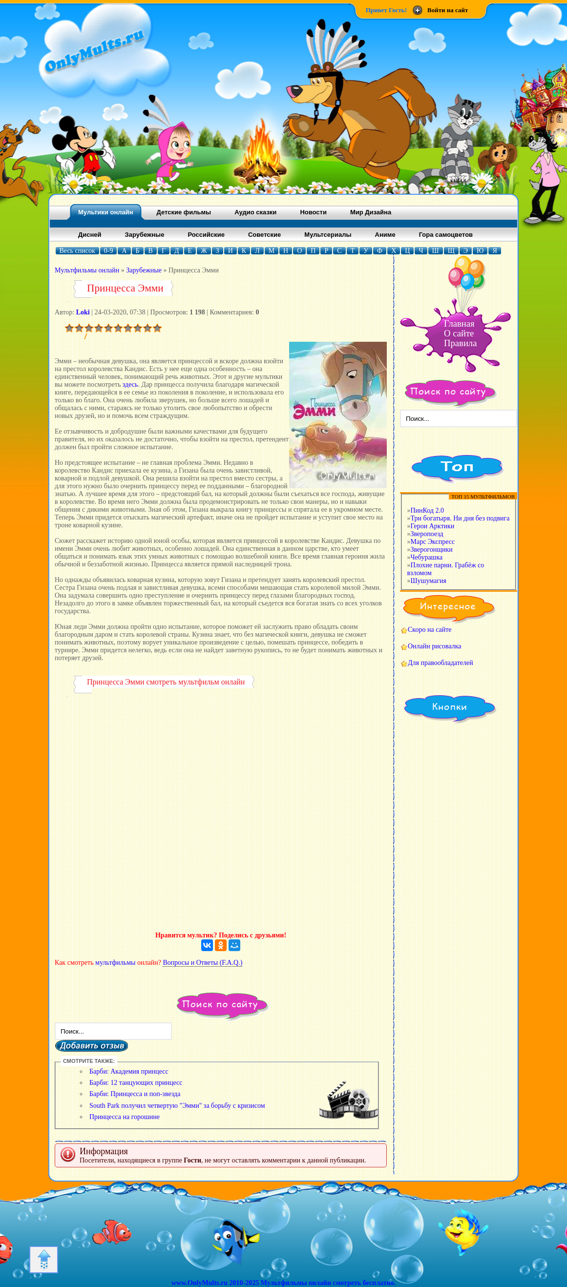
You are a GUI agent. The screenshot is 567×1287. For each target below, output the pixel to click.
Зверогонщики (432, 549)
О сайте (459, 333)
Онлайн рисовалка (435, 646)
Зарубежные (144, 270)
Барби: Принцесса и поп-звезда (134, 1094)
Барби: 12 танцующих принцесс (135, 1082)
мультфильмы (115, 962)
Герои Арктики (433, 526)
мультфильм (198, 682)
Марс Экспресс (433, 541)
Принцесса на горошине (124, 1117)
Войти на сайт (447, 10)
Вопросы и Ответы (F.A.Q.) (202, 963)
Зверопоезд (427, 534)
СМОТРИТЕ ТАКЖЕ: (89, 1061)
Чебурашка (427, 557)
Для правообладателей (440, 662)
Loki (83, 312)
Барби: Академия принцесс (128, 1071)
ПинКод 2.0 (427, 510)
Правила (460, 343)
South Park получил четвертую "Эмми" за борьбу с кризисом (177, 1105)
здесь (130, 384)
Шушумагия (428, 580)
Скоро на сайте (430, 629)
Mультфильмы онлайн (87, 270)
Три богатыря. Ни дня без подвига (460, 518)
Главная (459, 323)
